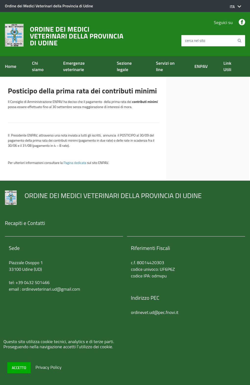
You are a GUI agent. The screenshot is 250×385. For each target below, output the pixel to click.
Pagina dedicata (74, 162)
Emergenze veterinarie (74, 66)
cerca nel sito (195, 40)
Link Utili (227, 66)
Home (10, 66)
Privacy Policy (49, 367)
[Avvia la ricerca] (239, 40)
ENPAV (201, 66)
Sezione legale (124, 66)
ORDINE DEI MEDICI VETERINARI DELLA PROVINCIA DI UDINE (77, 36)
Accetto (19, 368)
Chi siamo (38, 66)
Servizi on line (165, 66)
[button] (235, 6)
